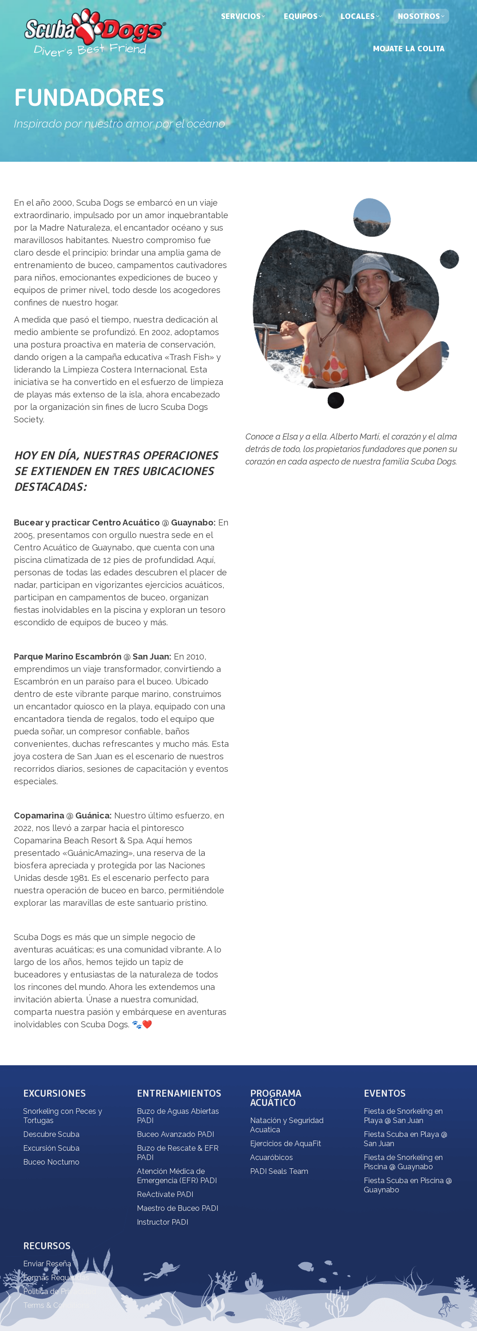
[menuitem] (407, 8)
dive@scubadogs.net (125, 8)
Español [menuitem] (377, 8)
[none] (407, 8)
